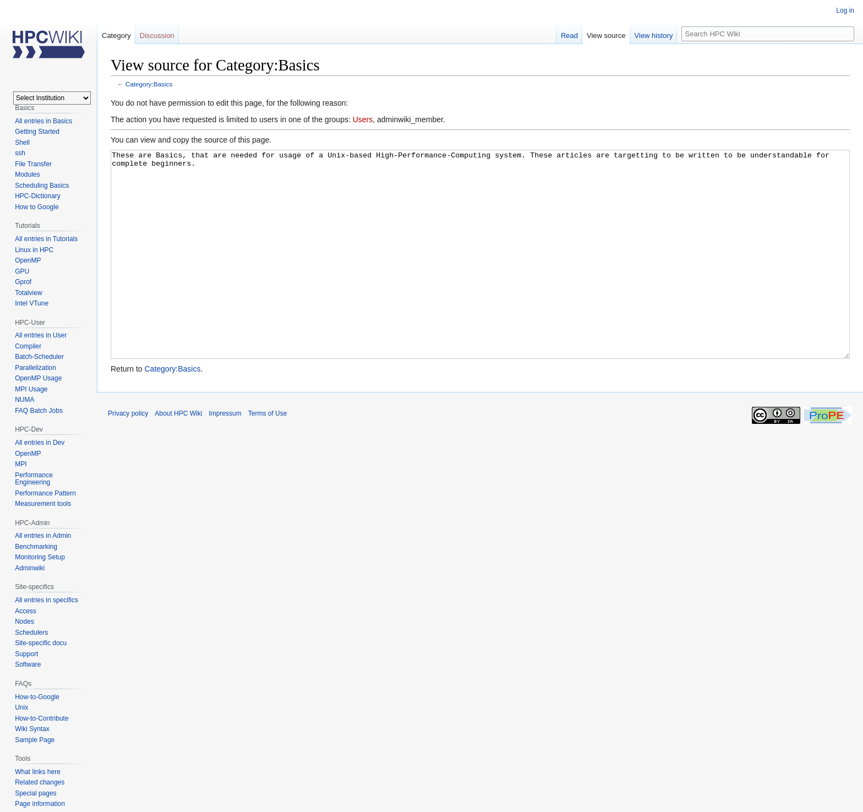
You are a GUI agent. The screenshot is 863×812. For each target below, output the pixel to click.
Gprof (23, 282)
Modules (27, 174)
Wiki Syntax (32, 729)
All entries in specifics (46, 600)
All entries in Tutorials (46, 239)
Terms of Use (267, 455)
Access (25, 611)
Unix (21, 707)
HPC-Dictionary (38, 196)
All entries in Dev (39, 442)
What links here (38, 772)
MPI (20, 464)
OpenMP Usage (38, 378)
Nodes (24, 621)
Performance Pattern (45, 493)
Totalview (28, 293)
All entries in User (41, 335)
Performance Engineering (34, 479)
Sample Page (34, 740)
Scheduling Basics (42, 185)
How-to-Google (37, 697)
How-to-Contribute (41, 718)
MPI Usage (31, 389)
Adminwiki (30, 568)
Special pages (35, 793)
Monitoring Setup (40, 557)
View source (606, 35)
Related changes (39, 782)
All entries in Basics (43, 121)
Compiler (28, 346)
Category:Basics (149, 84)
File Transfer (33, 164)
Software (28, 664)
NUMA (24, 400)
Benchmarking (36, 547)
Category (116, 35)
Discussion (157, 35)
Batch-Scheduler (39, 357)
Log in (845, 10)
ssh (20, 153)
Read (569, 35)
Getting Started (37, 131)
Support (26, 654)
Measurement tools (43, 504)
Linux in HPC (34, 250)
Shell (22, 142)
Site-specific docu (41, 643)
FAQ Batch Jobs (39, 411)
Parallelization (35, 368)
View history (654, 35)
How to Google (36, 207)
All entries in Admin (43, 535)
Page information (40, 804)
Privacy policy (128, 455)
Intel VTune (31, 303)
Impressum (225, 455)
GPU (22, 271)
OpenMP (28, 260)
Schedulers (31, 632)
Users (363, 119)
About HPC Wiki (178, 455)
